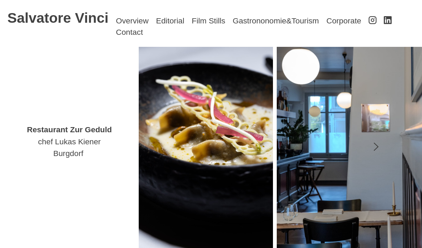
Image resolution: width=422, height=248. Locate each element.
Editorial (170, 20)
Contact (129, 32)
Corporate (343, 20)
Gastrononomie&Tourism (276, 20)
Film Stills (208, 20)
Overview (132, 20)
